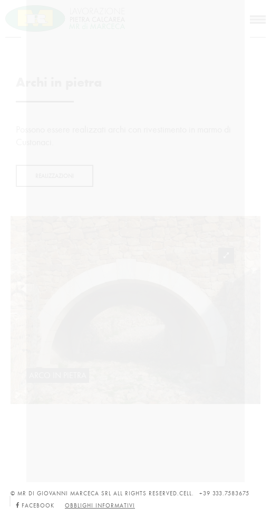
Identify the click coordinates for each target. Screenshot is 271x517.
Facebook (35, 505)
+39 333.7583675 (224, 493)
